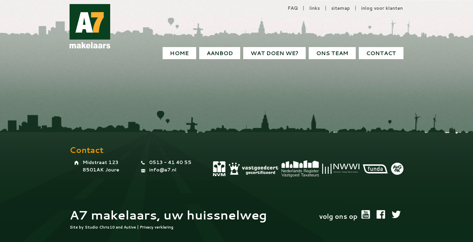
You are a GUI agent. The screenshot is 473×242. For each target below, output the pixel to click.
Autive (130, 227)
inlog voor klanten (382, 8)
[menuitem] (381, 53)
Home (179, 53)
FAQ (293, 8)
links (314, 8)
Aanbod (220, 53)
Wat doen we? (274, 53)
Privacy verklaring (156, 227)
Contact (381, 53)
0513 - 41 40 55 (170, 162)
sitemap (340, 8)
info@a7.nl (162, 169)
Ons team (332, 53)
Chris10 (107, 227)
